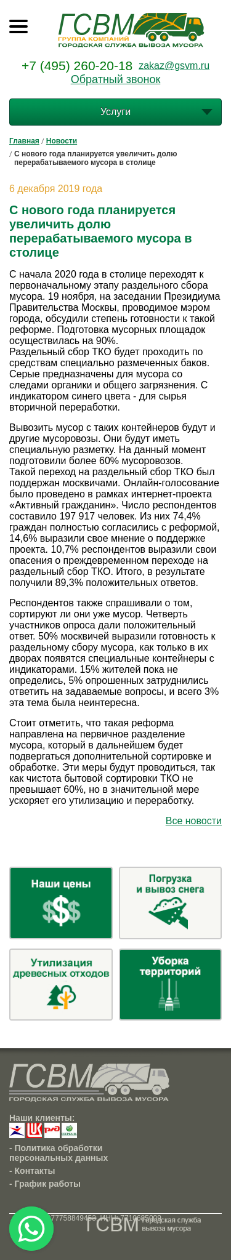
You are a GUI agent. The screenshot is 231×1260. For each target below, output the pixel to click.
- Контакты (32, 1171)
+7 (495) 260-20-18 (77, 65)
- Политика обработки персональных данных (58, 1153)
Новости (61, 141)
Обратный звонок (116, 79)
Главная (24, 141)
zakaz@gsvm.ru (174, 65)
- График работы (45, 1184)
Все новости (194, 821)
